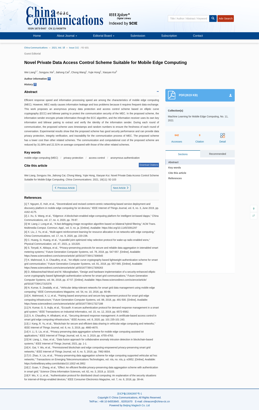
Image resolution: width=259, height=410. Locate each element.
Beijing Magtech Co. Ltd (136, 405)
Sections (183, 154)
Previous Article (64, 187)
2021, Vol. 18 (58, 47)
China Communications (36, 47)
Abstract (173, 162)
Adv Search (226, 18)
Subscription (169, 35)
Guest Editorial (32, 53)
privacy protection (73, 157)
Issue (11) (74, 47)
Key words (174, 167)
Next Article (121, 187)
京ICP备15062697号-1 (129, 393)
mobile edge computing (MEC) (41, 157)
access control (97, 157)
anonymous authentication (124, 157)
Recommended (217, 153)
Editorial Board (103, 35)
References (175, 178)
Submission (137, 35)
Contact (198, 35)
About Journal (67, 35)
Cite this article (177, 173)
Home (37, 35)
